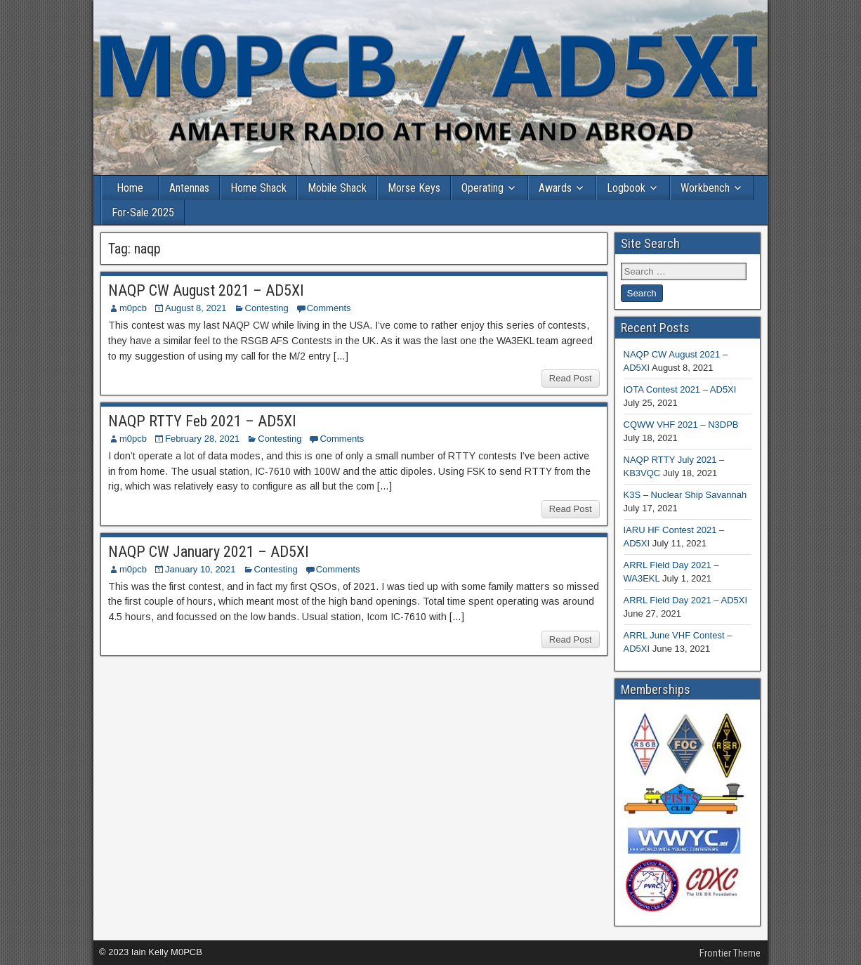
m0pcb (133, 308)
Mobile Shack (337, 188)
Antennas (189, 188)
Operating (482, 188)
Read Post (570, 378)
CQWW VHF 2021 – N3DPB (681, 424)
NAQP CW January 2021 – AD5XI (208, 551)
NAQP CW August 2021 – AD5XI (206, 290)
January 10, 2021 (200, 569)
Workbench (705, 188)
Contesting (267, 308)
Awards (555, 188)
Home (130, 188)
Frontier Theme (730, 953)
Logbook (626, 188)
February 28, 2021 (202, 438)
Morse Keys (414, 188)
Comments (329, 308)
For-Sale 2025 (143, 212)
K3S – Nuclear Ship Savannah (685, 495)
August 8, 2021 (195, 308)
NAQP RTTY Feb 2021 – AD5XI (202, 421)
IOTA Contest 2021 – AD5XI (680, 389)
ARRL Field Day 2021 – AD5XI (686, 600)
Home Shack (258, 188)
